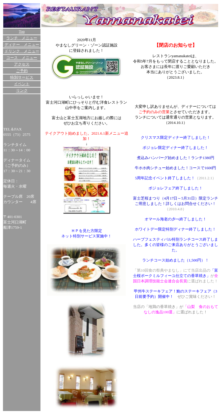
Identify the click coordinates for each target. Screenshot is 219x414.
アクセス (21, 64)
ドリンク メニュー (21, 51)
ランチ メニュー (21, 38)
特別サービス (21, 77)
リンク (22, 90)
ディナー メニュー (21, 44)
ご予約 (22, 71)
